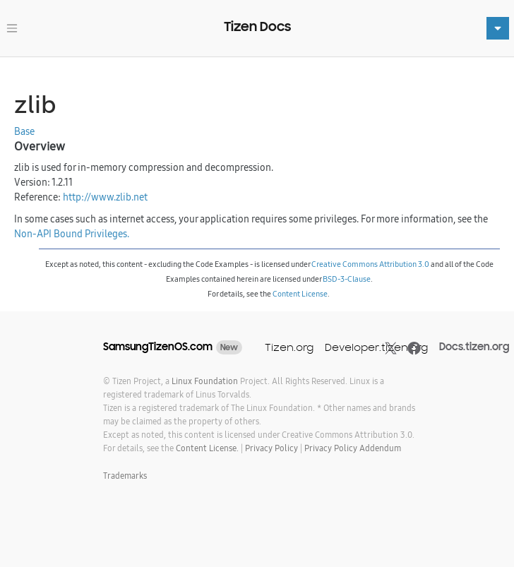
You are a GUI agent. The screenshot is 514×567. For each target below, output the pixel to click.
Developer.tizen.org (376, 347)
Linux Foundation (205, 381)
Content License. (207, 448)
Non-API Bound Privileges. (71, 234)
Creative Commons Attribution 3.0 (370, 264)
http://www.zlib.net (105, 197)
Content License (300, 293)
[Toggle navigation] (12, 28)
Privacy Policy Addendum (352, 448)
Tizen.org (289, 347)
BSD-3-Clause (347, 279)
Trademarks (125, 476)
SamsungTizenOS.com (158, 346)
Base (24, 131)
